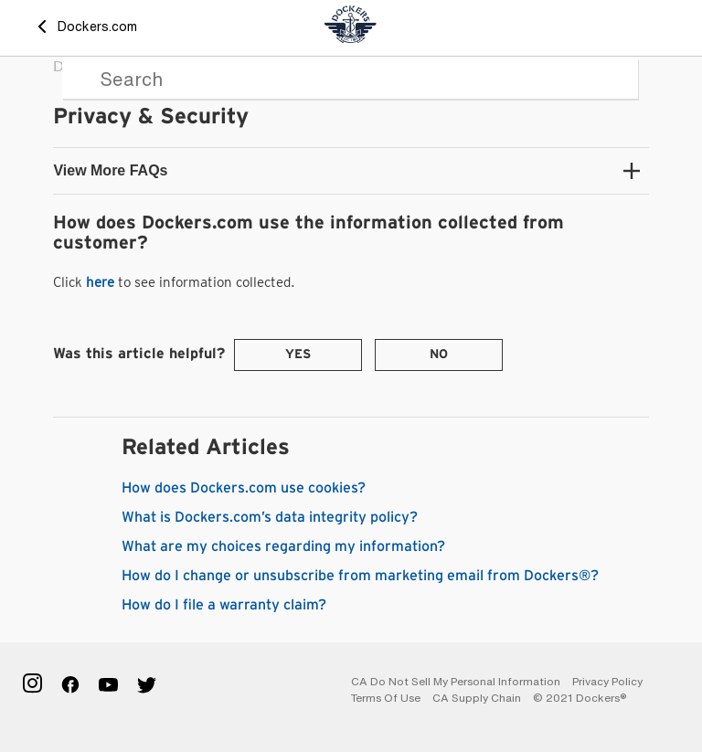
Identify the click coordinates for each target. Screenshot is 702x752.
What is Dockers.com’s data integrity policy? (270, 517)
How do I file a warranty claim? (224, 605)
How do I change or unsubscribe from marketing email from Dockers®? (360, 575)
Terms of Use (385, 697)
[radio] (298, 355)
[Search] (350, 78)
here (100, 282)
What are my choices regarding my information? (283, 546)
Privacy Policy (607, 681)
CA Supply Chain (476, 697)
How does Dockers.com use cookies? (244, 488)
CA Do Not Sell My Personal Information (455, 681)
